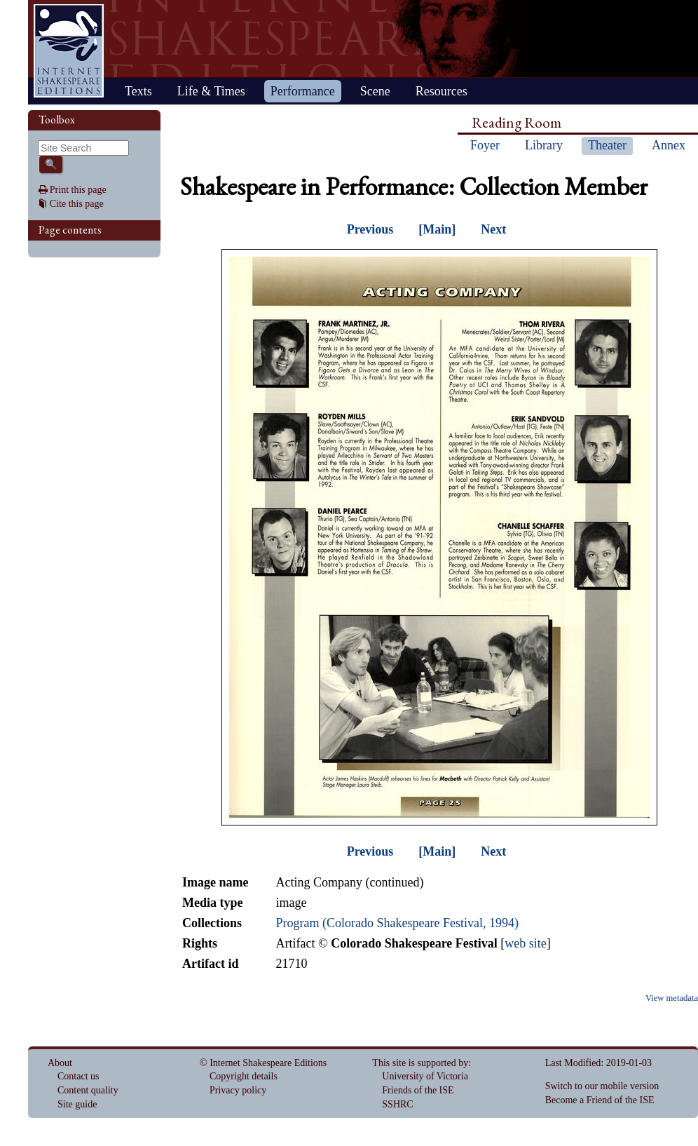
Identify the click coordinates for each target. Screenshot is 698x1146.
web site (525, 943)
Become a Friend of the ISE (600, 1100)
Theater (607, 145)
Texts (138, 91)
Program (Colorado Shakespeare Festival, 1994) (396, 923)
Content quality (87, 1090)
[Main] (437, 229)
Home (69, 50)
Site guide (77, 1104)
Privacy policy (238, 1090)
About (60, 1063)
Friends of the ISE (417, 1090)
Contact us (78, 1076)
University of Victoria (425, 1076)
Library (544, 145)
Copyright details (244, 1076)
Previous (370, 229)
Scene (375, 91)
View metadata (671, 998)
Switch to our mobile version (602, 1086)
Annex (668, 145)
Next (493, 229)
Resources (441, 91)
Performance (303, 91)
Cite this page (77, 203)
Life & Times (211, 91)
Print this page (78, 189)
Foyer (485, 145)
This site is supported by (420, 1063)
